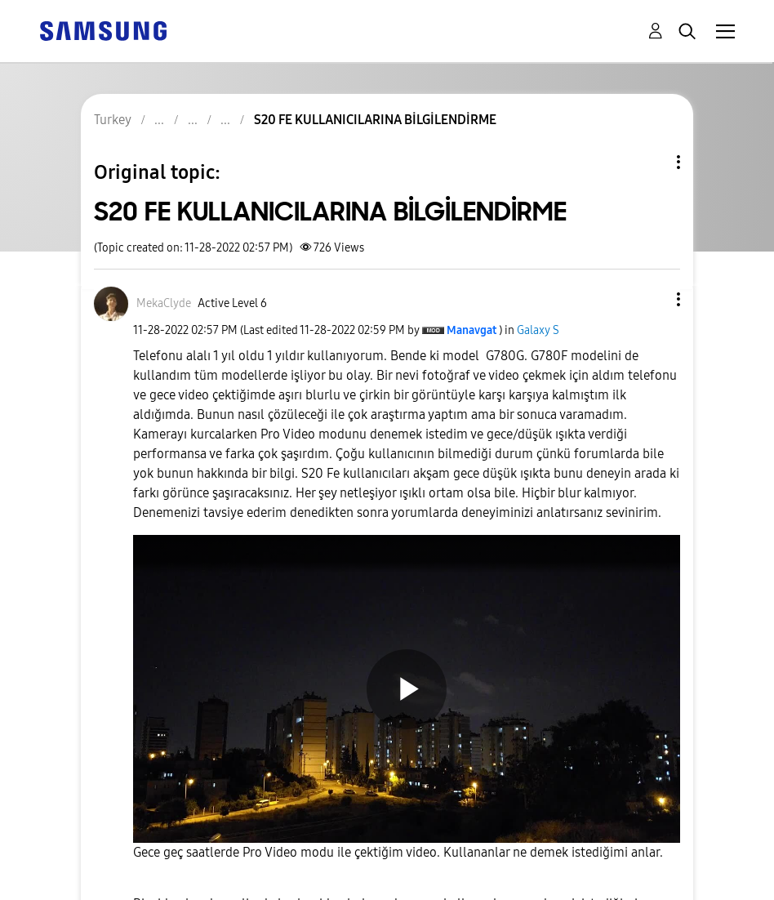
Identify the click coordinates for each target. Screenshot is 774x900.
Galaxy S (538, 330)
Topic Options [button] (650, 162)
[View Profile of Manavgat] (471, 330)
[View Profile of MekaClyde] (163, 303)
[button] (651, 299)
